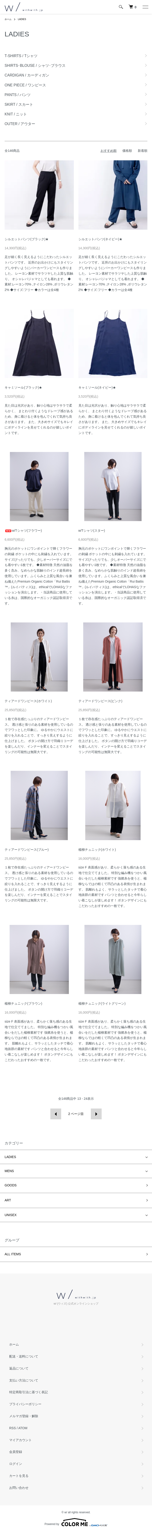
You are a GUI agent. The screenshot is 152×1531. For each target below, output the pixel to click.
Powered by (76, 1522)
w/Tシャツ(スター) (91, 530)
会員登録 (15, 1452)
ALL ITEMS (13, 1254)
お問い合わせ (19, 1488)
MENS (9, 1171)
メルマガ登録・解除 (23, 1416)
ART (8, 1200)
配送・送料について (23, 1356)
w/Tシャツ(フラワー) (23, 530)
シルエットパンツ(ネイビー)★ (100, 239)
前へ (55, 1114)
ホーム (8, 19)
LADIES (22, 19)
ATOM (22, 1428)
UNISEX (11, 1215)
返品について (19, 1368)
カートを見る (19, 1476)
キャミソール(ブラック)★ (23, 387)
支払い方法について (23, 1380)
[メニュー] (145, 7)
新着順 (142, 151)
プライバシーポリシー (25, 1404)
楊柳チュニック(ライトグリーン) (102, 1003)
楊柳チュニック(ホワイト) (97, 849)
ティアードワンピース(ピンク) (100, 701)
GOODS (11, 1185)
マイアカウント (20, 1440)
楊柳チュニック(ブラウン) (23, 1003)
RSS (12, 1428)
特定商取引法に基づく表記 (28, 1392)
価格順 (127, 151)
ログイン (15, 1464)
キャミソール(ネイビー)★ (97, 387)
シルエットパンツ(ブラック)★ (27, 239)
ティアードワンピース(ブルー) (27, 849)
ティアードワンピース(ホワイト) (28, 701)
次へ (96, 1114)
